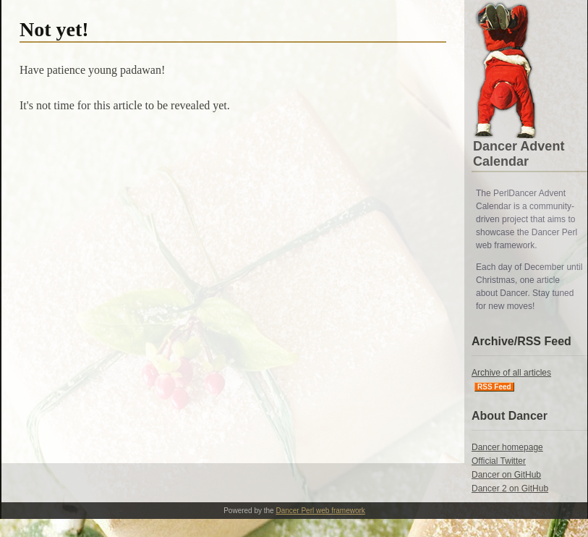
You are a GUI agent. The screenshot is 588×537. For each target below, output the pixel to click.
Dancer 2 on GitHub (510, 488)
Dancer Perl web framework (320, 511)
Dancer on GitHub (506, 475)
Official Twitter (499, 461)
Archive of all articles (511, 373)
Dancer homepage (507, 447)
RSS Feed (494, 387)
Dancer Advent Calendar (518, 154)
